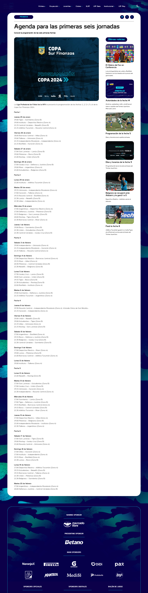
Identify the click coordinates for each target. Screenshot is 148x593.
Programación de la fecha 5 (118, 133)
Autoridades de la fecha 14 (118, 100)
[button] (122, 17)
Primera (24, 17)
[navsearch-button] (137, 6)
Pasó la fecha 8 (113, 226)
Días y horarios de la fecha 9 (119, 162)
